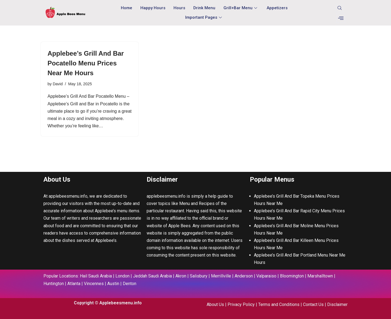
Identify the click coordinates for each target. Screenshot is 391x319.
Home (126, 7)
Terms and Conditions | (280, 304)
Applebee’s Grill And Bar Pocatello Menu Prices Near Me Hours (86, 63)
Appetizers (277, 7)
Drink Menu (204, 7)
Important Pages (204, 17)
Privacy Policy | (243, 304)
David (58, 84)
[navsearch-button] (340, 8)
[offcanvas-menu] (340, 18)
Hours (179, 7)
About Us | (217, 304)
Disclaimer (337, 304)
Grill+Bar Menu (240, 7)
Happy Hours (152, 7)
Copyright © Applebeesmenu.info (108, 302)
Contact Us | (315, 304)
